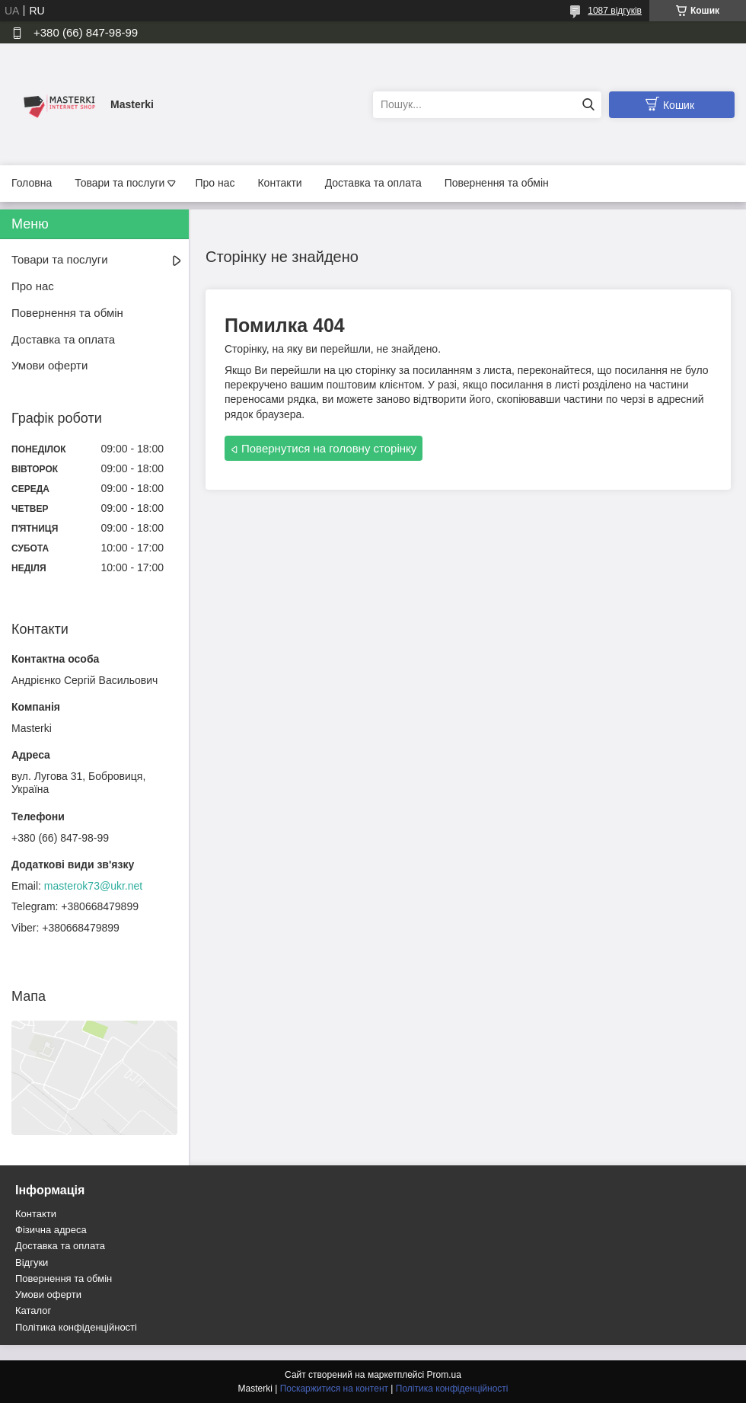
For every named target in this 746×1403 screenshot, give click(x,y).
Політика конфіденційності (76, 1327)
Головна (31, 183)
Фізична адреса (51, 1229)
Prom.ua (444, 1374)
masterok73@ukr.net (93, 886)
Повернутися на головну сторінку (328, 448)
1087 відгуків (615, 10)
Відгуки (31, 1262)
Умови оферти (49, 365)
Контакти (279, 183)
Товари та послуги (119, 183)
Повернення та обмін (497, 183)
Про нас (214, 183)
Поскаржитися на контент (334, 1388)
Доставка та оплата (373, 183)
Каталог (33, 1310)
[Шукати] (588, 104)
